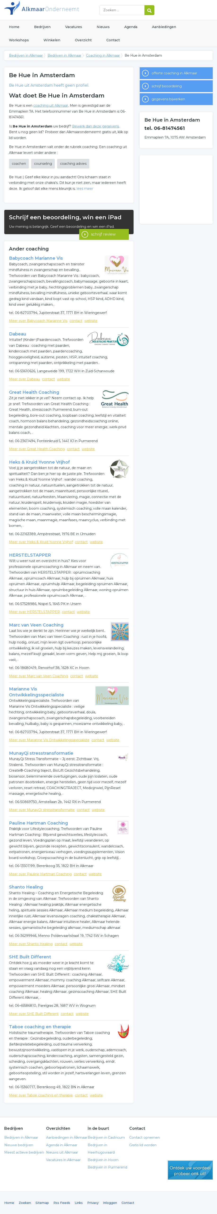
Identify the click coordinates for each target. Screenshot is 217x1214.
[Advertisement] (176, 189)
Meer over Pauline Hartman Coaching (40, 874)
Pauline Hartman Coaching (38, 823)
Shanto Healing (26, 887)
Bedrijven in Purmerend (107, 1167)
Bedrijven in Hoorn (103, 1160)
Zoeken (25, 1203)
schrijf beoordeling (167, 86)
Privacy (93, 1203)
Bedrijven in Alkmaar (63, 10)
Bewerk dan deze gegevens (95, 126)
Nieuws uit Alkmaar (62, 1152)
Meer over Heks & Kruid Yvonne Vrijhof (41, 542)
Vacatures (73, 27)
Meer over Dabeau (24, 379)
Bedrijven (42, 27)
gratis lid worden (190, 1170)
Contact (113, 40)
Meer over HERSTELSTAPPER (34, 612)
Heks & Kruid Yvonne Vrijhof (39, 462)
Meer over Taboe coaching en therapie (41, 1095)
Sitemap (42, 1203)
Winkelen (51, 40)
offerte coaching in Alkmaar (174, 73)
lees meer (85, 188)
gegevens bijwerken (168, 99)
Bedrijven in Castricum (106, 1137)
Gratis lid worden (142, 1145)
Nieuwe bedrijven (18, 1145)
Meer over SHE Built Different (34, 1014)
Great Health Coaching (34, 392)
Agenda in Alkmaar (61, 1145)
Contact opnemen (144, 1137)
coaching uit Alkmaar (50, 105)
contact (75, 321)
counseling (43, 163)
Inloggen (110, 1203)
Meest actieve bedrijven (24, 1152)
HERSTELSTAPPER (30, 555)
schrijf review (103, 227)
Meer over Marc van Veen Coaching (38, 676)
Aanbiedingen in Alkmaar (66, 1137)
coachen (19, 163)
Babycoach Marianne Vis (36, 258)
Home (14, 27)
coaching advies (73, 163)
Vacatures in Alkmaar (63, 1160)
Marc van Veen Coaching (36, 625)
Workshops (19, 40)
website (90, 321)
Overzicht (83, 40)
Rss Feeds (61, 1203)
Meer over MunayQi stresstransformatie (42, 810)
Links (79, 1203)
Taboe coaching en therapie (40, 1026)
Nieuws (103, 27)
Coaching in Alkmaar (103, 55)
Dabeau (17, 334)
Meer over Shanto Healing (30, 944)
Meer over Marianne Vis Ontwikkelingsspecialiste (49, 740)
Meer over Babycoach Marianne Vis (38, 321)
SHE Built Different (30, 957)
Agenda (130, 27)
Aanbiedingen (164, 27)
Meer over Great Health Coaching (37, 449)
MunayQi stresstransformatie (41, 753)
